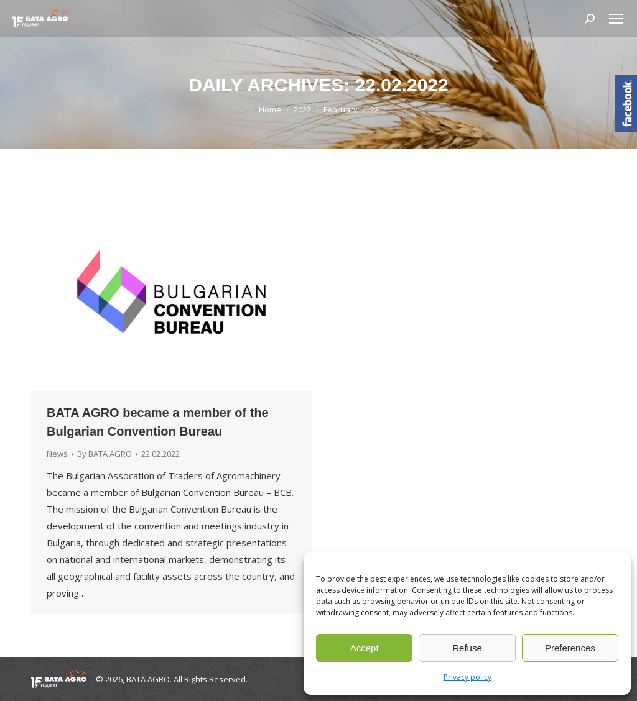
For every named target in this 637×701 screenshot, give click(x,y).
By (104, 453)
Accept (364, 648)
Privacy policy (467, 677)
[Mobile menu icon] (616, 18)
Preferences (570, 648)
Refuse (467, 648)
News (57, 453)
